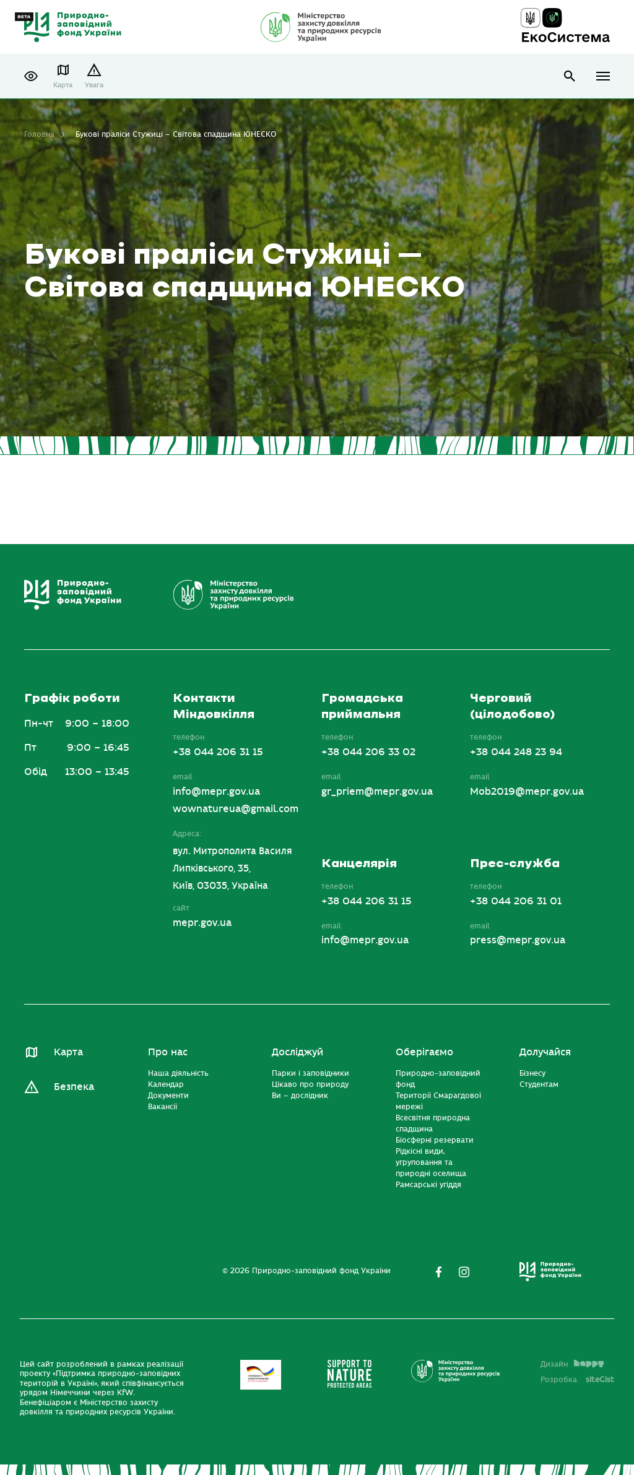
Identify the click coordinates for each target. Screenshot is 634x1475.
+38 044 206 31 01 (516, 901)
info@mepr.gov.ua (216, 791)
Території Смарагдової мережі (438, 1101)
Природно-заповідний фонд (438, 1079)
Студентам (538, 1084)
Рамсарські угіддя (428, 1184)
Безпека (74, 1086)
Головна (39, 134)
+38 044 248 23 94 (516, 752)
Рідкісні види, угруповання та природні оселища (431, 1162)
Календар (166, 1084)
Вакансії (162, 1106)
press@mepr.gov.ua (517, 940)
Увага (94, 85)
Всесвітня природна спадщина (433, 1123)
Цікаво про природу (310, 1084)
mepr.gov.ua (202, 922)
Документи (168, 1095)
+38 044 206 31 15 (218, 752)
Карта (62, 85)
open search (570, 76)
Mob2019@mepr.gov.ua (527, 791)
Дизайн (572, 1364)
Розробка (577, 1379)
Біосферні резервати (435, 1140)
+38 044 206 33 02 (368, 752)
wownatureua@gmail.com (235, 809)
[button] (31, 76)
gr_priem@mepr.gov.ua (377, 791)
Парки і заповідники (310, 1073)
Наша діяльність (178, 1073)
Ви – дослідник (300, 1095)
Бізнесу (532, 1073)
